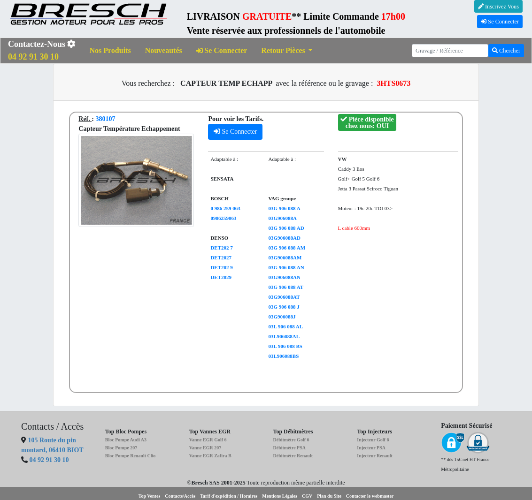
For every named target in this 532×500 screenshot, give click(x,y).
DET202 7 (221, 247)
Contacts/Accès (180, 496)
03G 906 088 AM (286, 247)
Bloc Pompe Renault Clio (130, 455)
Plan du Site (329, 496)
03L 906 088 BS (285, 346)
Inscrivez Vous (498, 6)
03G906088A (282, 218)
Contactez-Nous (42, 50)
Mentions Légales (279, 496)
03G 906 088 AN (286, 267)
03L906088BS (283, 356)
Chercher (506, 50)
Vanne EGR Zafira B (210, 455)
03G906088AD (284, 238)
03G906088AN (284, 277)
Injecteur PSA (371, 447)
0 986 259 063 (225, 208)
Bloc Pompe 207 (121, 447)
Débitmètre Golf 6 (291, 439)
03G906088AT (284, 297)
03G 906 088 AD (286, 228)
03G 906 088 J (283, 307)
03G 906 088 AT (285, 287)
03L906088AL (284, 336)
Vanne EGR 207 (205, 447)
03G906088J (281, 316)
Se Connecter (500, 21)
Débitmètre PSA (289, 447)
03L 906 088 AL (285, 326)
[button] (287, 51)
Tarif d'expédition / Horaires (228, 496)
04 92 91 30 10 (49, 459)
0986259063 (223, 218)
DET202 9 (221, 267)
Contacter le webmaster (369, 496)
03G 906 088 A (284, 208)
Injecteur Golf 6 (373, 439)
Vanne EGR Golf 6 (208, 439)
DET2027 (220, 257)
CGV (307, 496)
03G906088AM (284, 257)
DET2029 (220, 277)
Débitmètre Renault (293, 455)
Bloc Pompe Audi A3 (125, 439)
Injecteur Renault (375, 455)
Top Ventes (150, 496)
